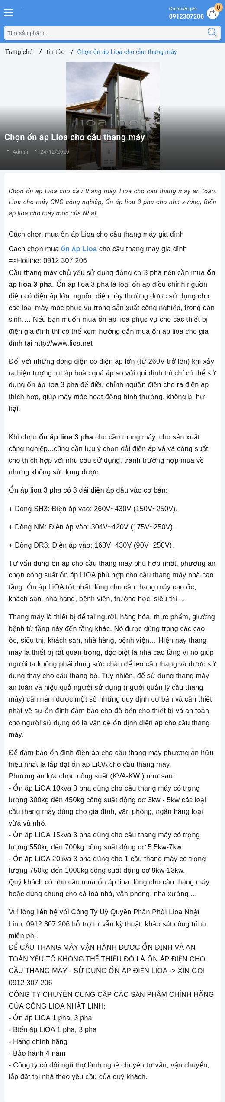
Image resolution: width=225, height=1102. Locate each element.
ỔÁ (68, 249)
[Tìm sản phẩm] (104, 33)
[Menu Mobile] (9, 11)
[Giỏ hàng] (213, 13)
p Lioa (86, 249)
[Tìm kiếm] (212, 33)
